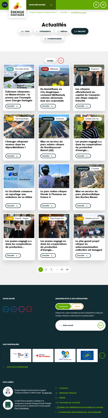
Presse (60, 398)
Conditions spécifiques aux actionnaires (78, 412)
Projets (79, 31)
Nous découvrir (37, 5)
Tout (25, 31)
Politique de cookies (67, 402)
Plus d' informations (22, 408)
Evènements (43, 31)
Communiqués (53, 38)
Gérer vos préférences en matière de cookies (79, 407)
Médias (62, 31)
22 (67, 269)
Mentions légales (65, 393)
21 (62, 269)
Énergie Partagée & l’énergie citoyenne (45, 12)
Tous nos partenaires (15, 367)
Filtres (50, 61)
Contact (61, 388)
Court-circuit (63, 307)
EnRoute (77, 307)
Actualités (65, 12)
